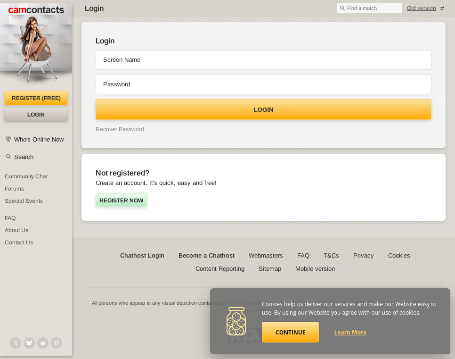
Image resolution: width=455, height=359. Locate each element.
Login (36, 114)
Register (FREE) (36, 98)
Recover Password (120, 129)
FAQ (10, 218)
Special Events (24, 201)
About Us (16, 230)
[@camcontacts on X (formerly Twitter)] (15, 343)
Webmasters (266, 255)
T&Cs (331, 255)
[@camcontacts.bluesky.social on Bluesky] (29, 343)
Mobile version (315, 268)
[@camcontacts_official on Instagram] (56, 343)
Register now (121, 200)
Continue (290, 332)
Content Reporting (219, 268)
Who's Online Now (39, 139)
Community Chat (26, 176)
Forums (14, 188)
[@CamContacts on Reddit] (43, 343)
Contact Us (19, 242)
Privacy (363, 255)
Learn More (350, 332)
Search (23, 156)
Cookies (399, 255)
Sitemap (270, 268)
